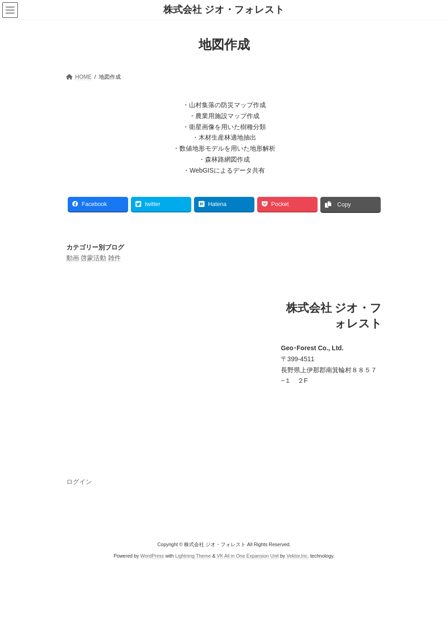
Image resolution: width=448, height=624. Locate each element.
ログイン (79, 481)
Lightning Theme (193, 555)
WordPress (152, 555)
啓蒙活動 (93, 257)
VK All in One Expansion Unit (248, 555)
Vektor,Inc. (297, 555)
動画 (72, 257)
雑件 (114, 257)
